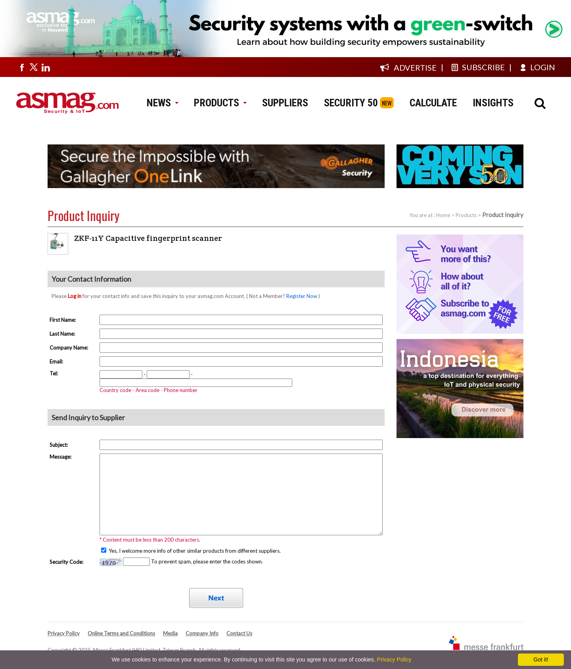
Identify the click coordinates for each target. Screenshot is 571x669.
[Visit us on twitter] (34, 67)
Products (466, 215)
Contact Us (239, 633)
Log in (74, 296)
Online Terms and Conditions (121, 633)
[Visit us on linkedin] (45, 67)
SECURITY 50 (351, 103)
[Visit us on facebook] (21, 67)
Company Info (202, 633)
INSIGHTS (493, 103)
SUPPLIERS (285, 103)
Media (170, 633)
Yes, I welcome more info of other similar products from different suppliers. (194, 551)
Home (443, 215)
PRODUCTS (220, 103)
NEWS (162, 103)
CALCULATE (433, 103)
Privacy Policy (64, 633)
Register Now (301, 296)
